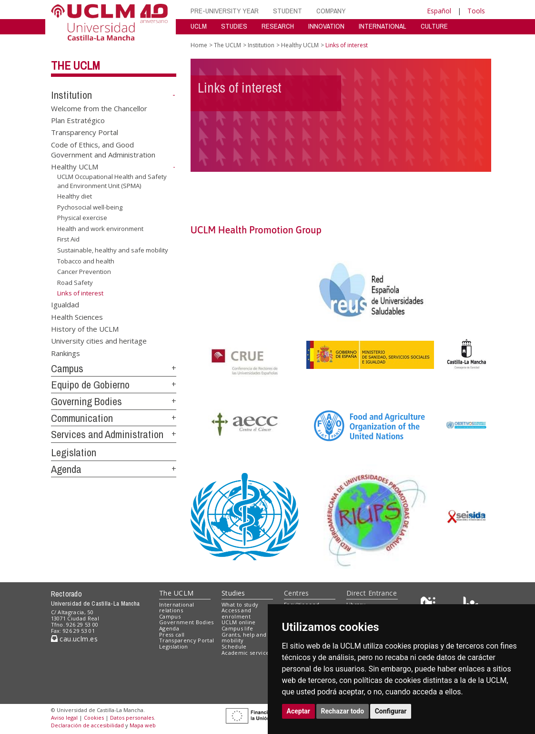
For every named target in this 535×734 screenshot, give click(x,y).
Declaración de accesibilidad (87, 725)
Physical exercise (82, 217)
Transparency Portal (84, 132)
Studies (233, 593)
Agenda (66, 469)
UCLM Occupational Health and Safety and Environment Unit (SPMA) (112, 181)
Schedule (234, 646)
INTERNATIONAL (382, 26)
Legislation (73, 452)
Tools (476, 10)
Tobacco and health (85, 260)
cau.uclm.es (74, 638)
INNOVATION (326, 26)
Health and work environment (100, 228)
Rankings (65, 352)
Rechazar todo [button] (342, 711)
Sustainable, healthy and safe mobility (112, 250)
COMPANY (331, 11)
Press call (171, 634)
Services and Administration (107, 434)
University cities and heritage (99, 341)
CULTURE (434, 26)
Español (439, 10)
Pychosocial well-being (89, 207)
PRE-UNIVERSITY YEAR (225, 11)
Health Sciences (77, 316)
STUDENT (287, 11)
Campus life (237, 628)
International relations (176, 607)
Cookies (94, 717)
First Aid (68, 239)
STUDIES (234, 26)
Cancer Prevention (84, 271)
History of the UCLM (85, 329)
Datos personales (132, 717)
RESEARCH (278, 26)
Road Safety (75, 282)
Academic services (247, 652)
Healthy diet (74, 196)
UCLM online (239, 622)
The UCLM (75, 65)
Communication (82, 418)
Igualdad (65, 304)
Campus (67, 368)
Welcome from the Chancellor (99, 108)
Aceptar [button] (299, 711)
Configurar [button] (391, 711)
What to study (240, 604)
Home (199, 45)
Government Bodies (186, 622)
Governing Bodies (86, 401)
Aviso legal (64, 717)
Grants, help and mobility (244, 637)
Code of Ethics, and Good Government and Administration (103, 149)
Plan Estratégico (78, 120)
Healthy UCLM (74, 166)
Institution (71, 95)
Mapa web (143, 725)
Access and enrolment (236, 613)
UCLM (199, 26)
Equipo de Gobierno (90, 384)
